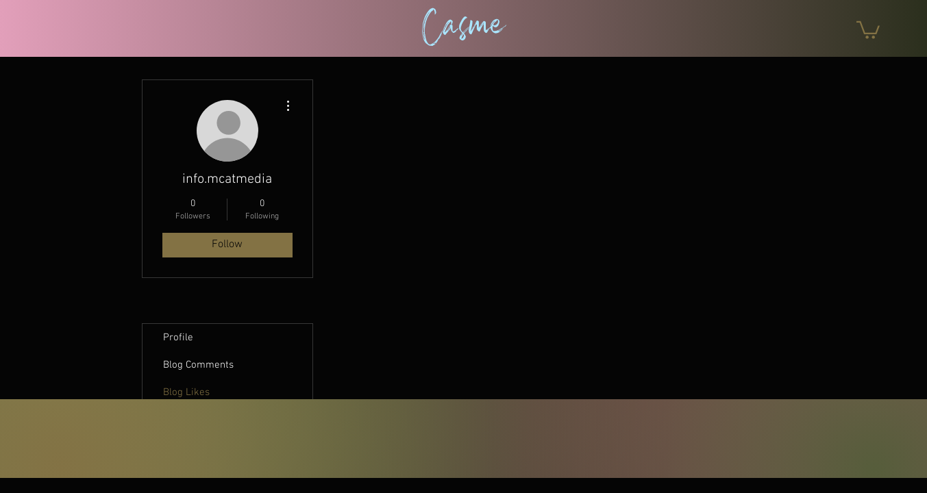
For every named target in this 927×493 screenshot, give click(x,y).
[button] (868, 29)
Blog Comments (198, 365)
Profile (178, 337)
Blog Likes (186, 392)
